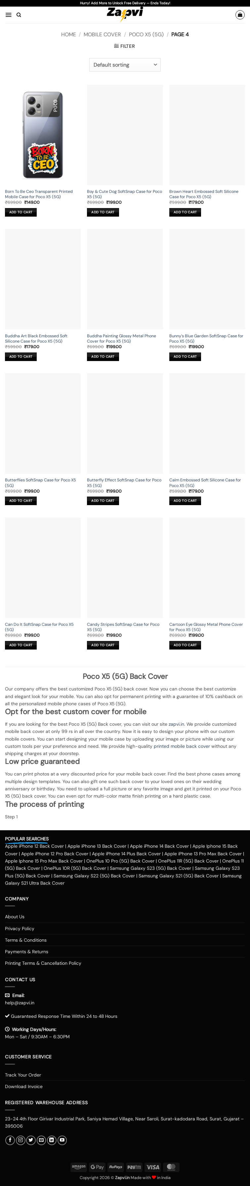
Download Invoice (24, 1086)
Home (68, 34)
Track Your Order (23, 1075)
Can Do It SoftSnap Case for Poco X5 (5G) (39, 627)
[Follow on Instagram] (20, 1140)
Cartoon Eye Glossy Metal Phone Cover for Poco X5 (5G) (206, 627)
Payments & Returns (26, 952)
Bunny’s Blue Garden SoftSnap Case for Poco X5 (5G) (206, 338)
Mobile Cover (102, 34)
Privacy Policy (19, 928)
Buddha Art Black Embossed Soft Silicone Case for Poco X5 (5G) (36, 338)
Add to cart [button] (20, 212)
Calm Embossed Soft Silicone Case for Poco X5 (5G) (205, 482)
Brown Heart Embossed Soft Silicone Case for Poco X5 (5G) (203, 194)
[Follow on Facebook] (10, 1140)
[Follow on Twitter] (31, 1140)
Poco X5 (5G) (146, 34)
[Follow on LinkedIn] (52, 1140)
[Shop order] (125, 64)
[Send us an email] (41, 1140)
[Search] (19, 15)
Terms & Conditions (26, 940)
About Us (14, 917)
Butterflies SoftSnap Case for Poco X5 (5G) (40, 482)
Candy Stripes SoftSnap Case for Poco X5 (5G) (123, 627)
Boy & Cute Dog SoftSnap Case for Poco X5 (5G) (124, 194)
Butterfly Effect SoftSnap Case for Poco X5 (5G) (124, 482)
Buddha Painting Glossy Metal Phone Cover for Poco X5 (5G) (121, 338)
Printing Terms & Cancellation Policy (43, 963)
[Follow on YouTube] (62, 1140)
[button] (8, 14)
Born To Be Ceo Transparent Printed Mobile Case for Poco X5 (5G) (39, 194)
